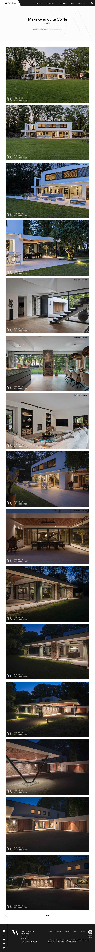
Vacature (62, 3)
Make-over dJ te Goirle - (81, 49)
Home (34, 29)
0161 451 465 (25, 939)
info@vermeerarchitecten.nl (29, 941)
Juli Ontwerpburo (59, 941)
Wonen (46, 29)
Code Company (71, 941)
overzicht (47, 915)
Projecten (50, 3)
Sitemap (87, 940)
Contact (81, 3)
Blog (72, 3)
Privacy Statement (79, 940)
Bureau (39, 3)
